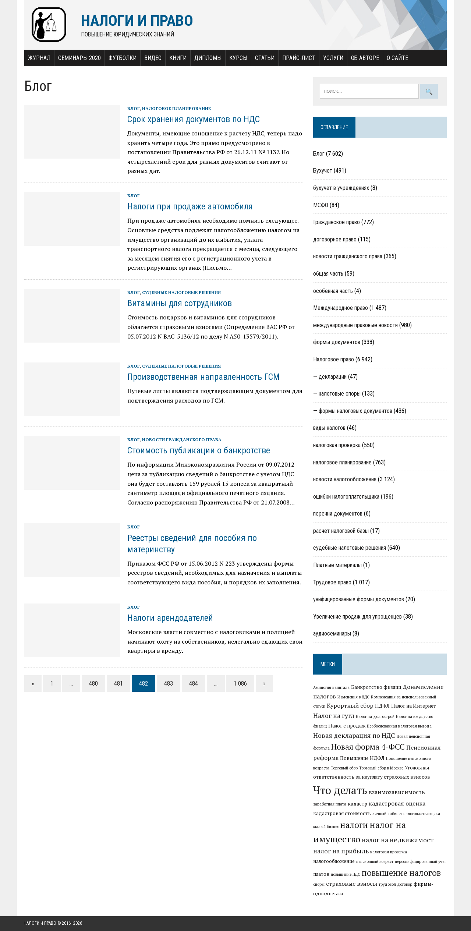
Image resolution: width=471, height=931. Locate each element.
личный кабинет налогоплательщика (406, 813)
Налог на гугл (333, 716)
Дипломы (207, 57)
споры (319, 884)
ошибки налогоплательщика (346, 496)
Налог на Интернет (413, 706)
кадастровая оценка (397, 804)
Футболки (122, 57)
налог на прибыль (341, 851)
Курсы (238, 57)
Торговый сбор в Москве (381, 768)
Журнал (38, 57)
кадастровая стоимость (342, 813)
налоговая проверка (337, 445)
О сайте (396, 57)
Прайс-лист (298, 57)
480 (92, 683)
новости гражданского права (181, 440)
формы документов (336, 342)
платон (321, 874)
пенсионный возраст (374, 861)
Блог (133, 108)
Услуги (332, 57)
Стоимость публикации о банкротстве (198, 451)
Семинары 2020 (78, 57)
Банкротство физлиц (376, 687)
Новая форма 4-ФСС (368, 747)
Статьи (264, 57)
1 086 (239, 683)
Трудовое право (332, 582)
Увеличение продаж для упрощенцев (357, 616)
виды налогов (329, 428)
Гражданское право (336, 222)
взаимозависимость (397, 792)
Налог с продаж (346, 726)
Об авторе (364, 57)
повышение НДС (345, 874)
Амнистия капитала (331, 687)
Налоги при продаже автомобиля (189, 207)
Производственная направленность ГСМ (203, 377)
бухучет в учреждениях (341, 188)
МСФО (320, 205)
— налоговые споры (337, 393)
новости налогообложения (344, 479)
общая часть (328, 273)
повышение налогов (401, 872)
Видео (152, 57)
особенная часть (333, 290)
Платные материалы (337, 565)
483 (167, 683)
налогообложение (334, 861)
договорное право (335, 239)
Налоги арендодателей (169, 618)
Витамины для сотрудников (179, 303)
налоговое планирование (175, 108)
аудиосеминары (332, 633)
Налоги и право (40, 923)
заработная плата (329, 804)
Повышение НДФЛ (362, 758)
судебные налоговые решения (180, 292)
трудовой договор (395, 884)
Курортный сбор (350, 706)
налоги (354, 825)
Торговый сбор (344, 768)
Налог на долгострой (375, 716)
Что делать (340, 790)
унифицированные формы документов (358, 599)
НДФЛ (382, 706)
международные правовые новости (355, 325)
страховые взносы (351, 884)
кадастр (357, 804)
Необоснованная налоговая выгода (399, 726)
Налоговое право (333, 359)
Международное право (340, 308)
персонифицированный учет (420, 861)
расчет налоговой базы (341, 531)
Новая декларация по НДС (354, 736)
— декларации (330, 376)
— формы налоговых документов (352, 411)
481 (117, 683)
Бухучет (322, 170)
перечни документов (337, 513)
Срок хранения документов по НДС (193, 119)
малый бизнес (326, 826)
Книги (177, 57)
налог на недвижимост (397, 840)
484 (192, 683)
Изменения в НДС (353, 697)
